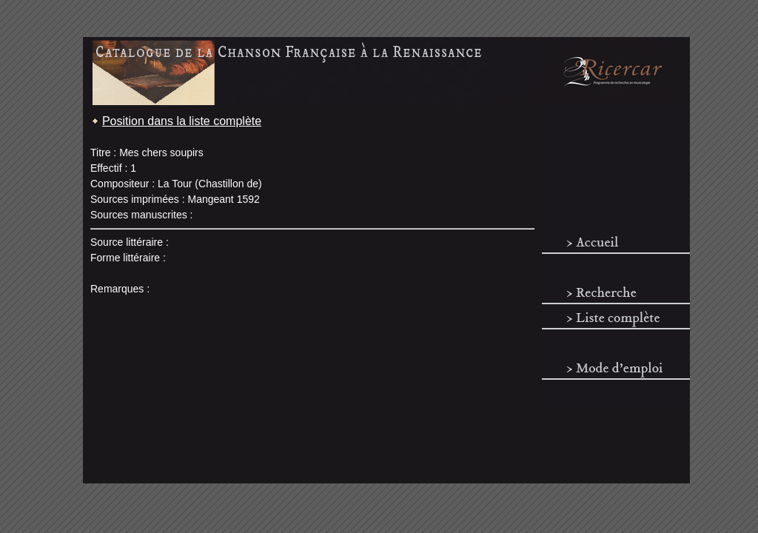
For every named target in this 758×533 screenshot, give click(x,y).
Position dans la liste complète (181, 121)
